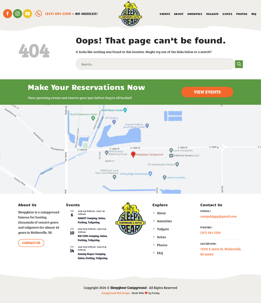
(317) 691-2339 (58, 13)
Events (165, 13)
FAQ (253, 13)
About (178, 13)
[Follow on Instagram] (17, 13)
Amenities (194, 13)
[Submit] (239, 64)
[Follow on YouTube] (27, 13)
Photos (242, 13)
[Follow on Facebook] (7, 13)
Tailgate (212, 13)
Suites (227, 13)
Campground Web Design (116, 293)
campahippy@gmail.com (218, 216)
